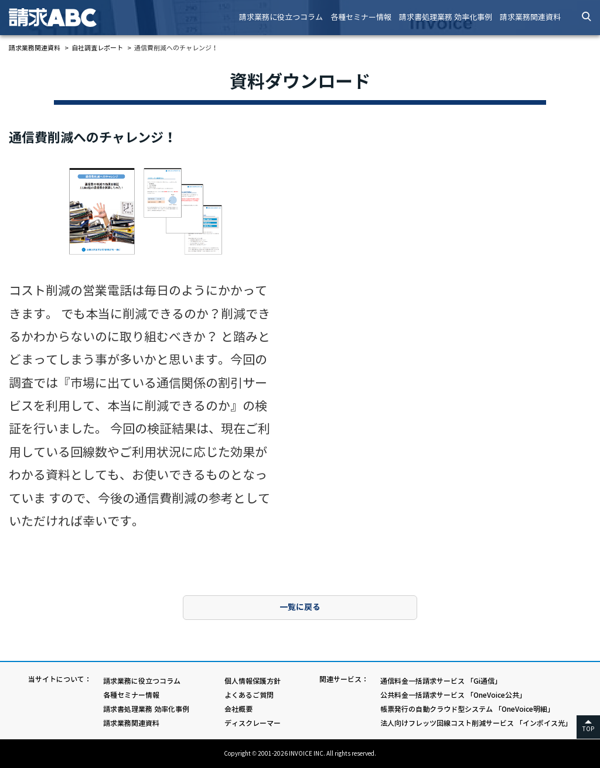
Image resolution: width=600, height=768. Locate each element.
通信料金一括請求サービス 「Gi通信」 (441, 681)
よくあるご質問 (249, 695)
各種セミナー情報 (360, 17)
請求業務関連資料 (530, 17)
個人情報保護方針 (252, 681)
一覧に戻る (300, 607)
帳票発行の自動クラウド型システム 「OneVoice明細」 (467, 709)
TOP (588, 729)
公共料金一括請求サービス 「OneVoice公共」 (453, 695)
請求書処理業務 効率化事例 (445, 17)
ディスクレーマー (252, 723)
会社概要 (238, 709)
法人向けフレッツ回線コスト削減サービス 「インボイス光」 (476, 723)
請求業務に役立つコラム (281, 17)
